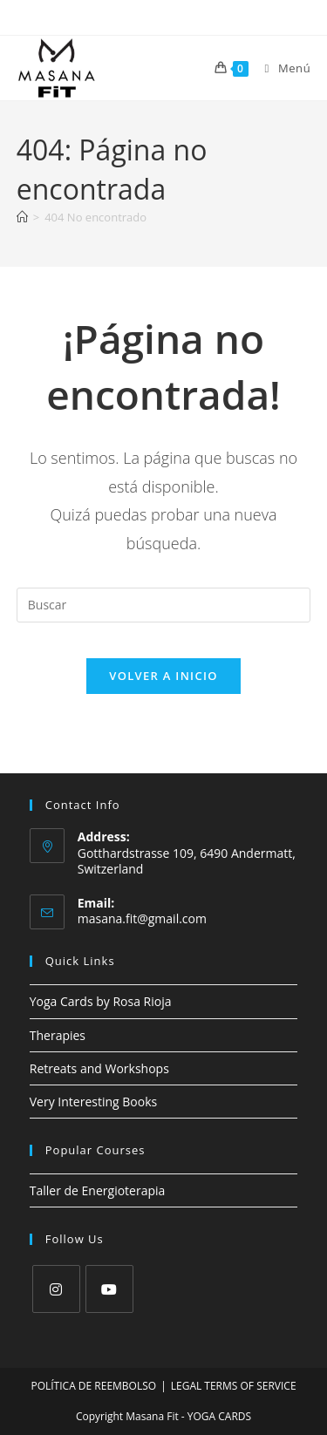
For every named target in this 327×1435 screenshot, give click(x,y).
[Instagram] (56, 1289)
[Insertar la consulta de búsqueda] (164, 605)
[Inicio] (22, 217)
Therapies (57, 1035)
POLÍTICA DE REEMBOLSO (93, 1385)
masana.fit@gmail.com (142, 918)
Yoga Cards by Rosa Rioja (101, 1001)
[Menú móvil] (281, 68)
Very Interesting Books (93, 1101)
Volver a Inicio (163, 675)
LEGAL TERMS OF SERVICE (233, 1385)
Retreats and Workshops (99, 1068)
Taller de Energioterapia (98, 1190)
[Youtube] (109, 1289)
